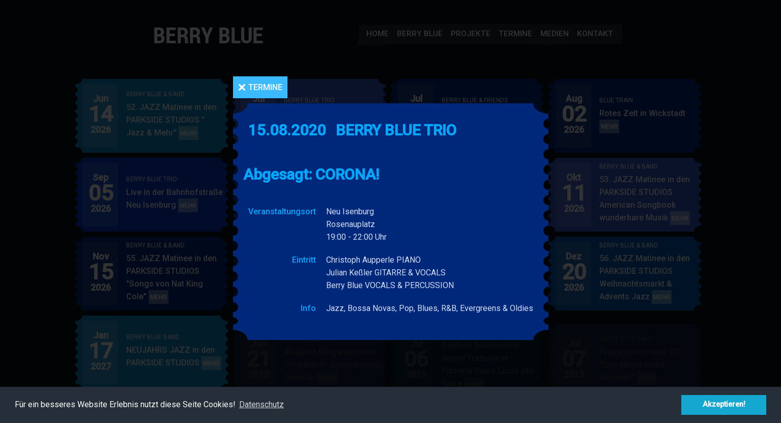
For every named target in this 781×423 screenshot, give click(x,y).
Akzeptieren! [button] (724, 404)
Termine (265, 87)
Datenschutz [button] (261, 404)
